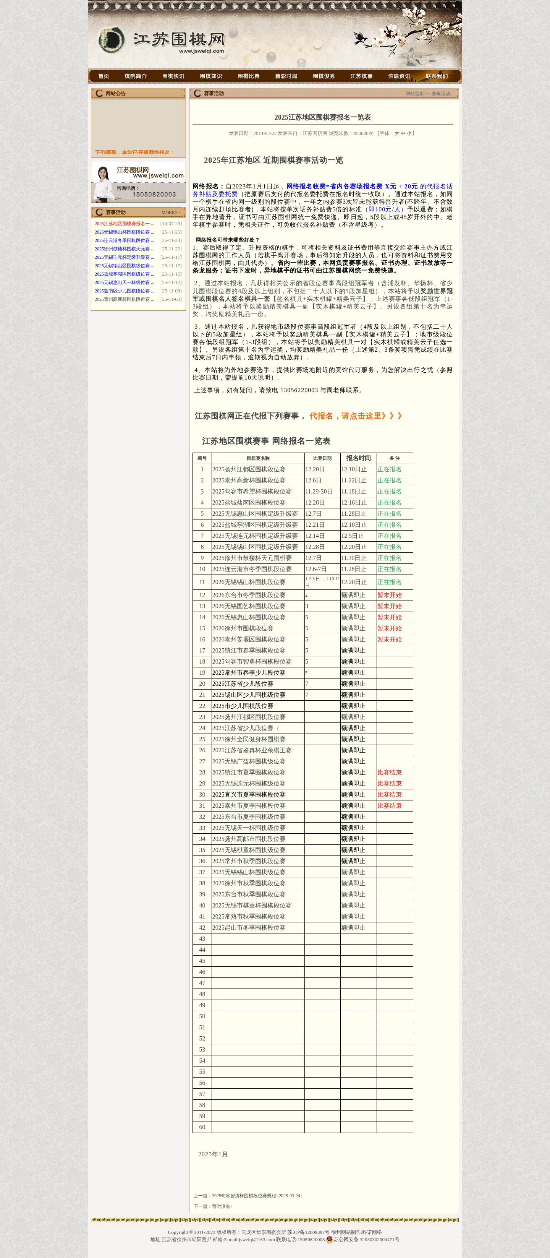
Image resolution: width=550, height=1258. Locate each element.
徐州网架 (304, 1254)
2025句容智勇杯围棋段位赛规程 (244, 1195)
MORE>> (171, 212)
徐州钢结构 (248, 1254)
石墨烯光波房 (278, 1254)
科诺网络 (372, 1232)
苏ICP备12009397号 (308, 1232)
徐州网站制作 (346, 1232)
